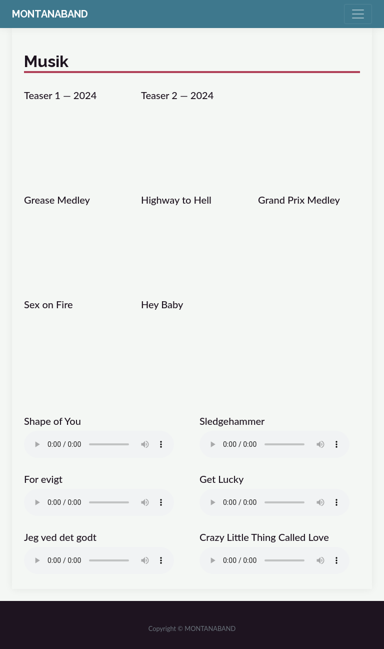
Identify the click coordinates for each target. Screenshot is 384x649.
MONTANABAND (50, 14)
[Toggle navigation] (358, 14)
